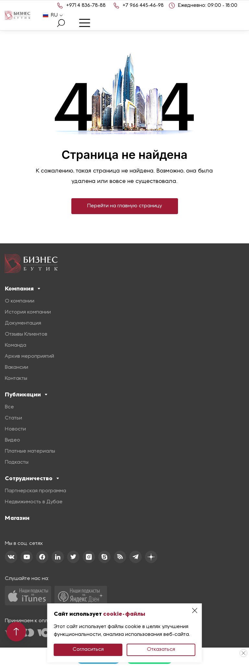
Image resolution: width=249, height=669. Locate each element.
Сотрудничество (32, 478)
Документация (23, 323)
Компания (22, 288)
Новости (15, 429)
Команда (15, 345)
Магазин (17, 517)
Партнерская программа (35, 491)
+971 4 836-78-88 (86, 5)
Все (9, 407)
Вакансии (16, 367)
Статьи (13, 418)
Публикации (26, 394)
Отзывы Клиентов (26, 334)
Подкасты (17, 462)
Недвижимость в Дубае (34, 502)
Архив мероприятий (29, 356)
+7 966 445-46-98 (143, 5)
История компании (28, 312)
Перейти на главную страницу (124, 206)
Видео (12, 440)
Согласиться (88, 649)
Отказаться (161, 649)
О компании (19, 301)
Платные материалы (30, 451)
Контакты (16, 378)
